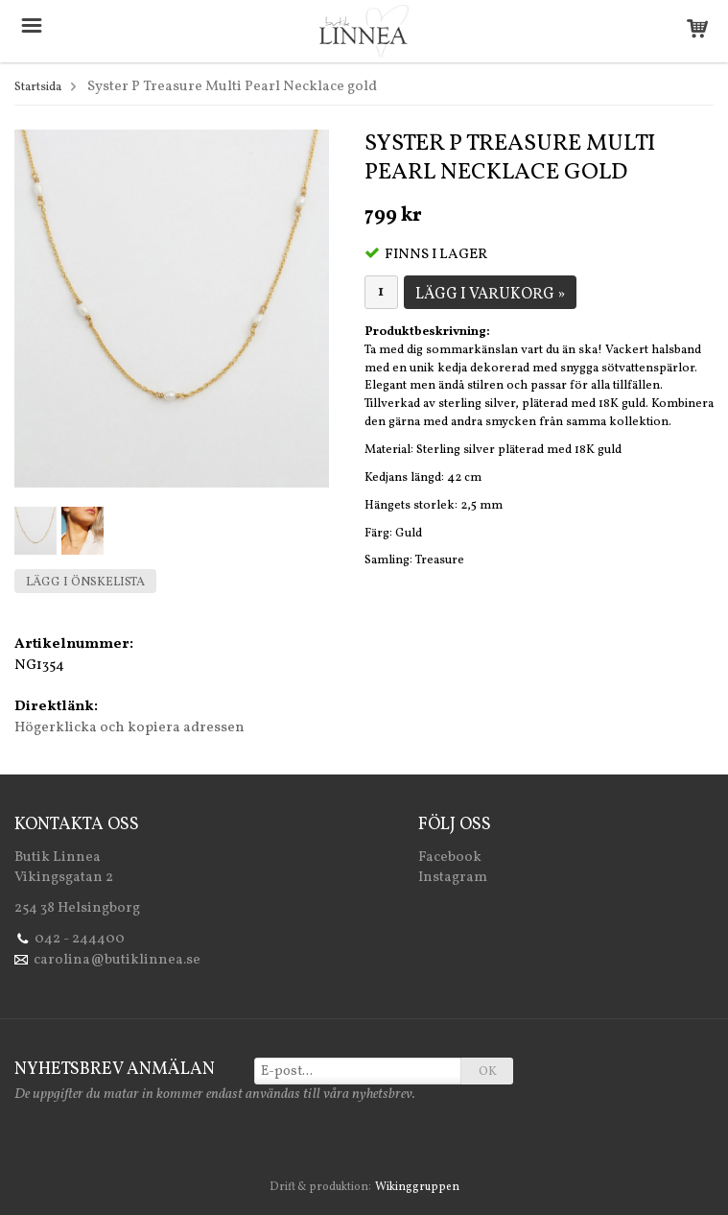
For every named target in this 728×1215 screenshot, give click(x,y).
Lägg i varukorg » (490, 294)
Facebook (449, 857)
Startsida (37, 87)
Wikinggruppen (417, 1187)
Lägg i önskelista (85, 582)
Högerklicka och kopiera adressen (129, 728)
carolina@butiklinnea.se (117, 960)
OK (488, 1072)
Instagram (452, 878)
